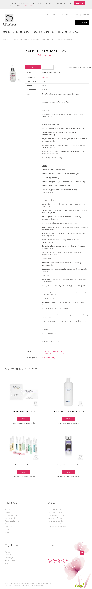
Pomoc (75, 15)
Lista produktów (24, 39)
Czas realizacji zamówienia (57, 527)
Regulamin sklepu (11, 518)
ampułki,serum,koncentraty (54, 353)
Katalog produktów (54, 509)
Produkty (24, 32)
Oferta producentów (55, 512)
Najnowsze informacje (55, 518)
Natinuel (36, 39)
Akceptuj (79, 3)
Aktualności (50, 32)
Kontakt (86, 15)
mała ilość (45, 90)
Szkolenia (74, 32)
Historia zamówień (11, 560)
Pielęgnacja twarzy (48, 39)
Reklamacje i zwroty (12, 521)
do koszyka (33, 67)
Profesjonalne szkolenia (56, 515)
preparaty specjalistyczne (53, 351)
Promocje (62, 32)
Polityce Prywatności (26, 5)
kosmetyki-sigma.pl (9, 39)
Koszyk (84, 22)
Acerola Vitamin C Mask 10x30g (24, 411)
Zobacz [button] (23, 419)
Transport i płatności (55, 524)
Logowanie (51, 15)
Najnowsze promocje (55, 521)
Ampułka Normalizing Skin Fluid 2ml (23, 465)
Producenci (36, 32)
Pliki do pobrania (11, 524)
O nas (7, 529)
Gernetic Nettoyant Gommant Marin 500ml (68, 411)
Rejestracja (64, 15)
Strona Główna (10, 32)
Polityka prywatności (12, 515)
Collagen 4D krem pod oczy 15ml (68, 465)
